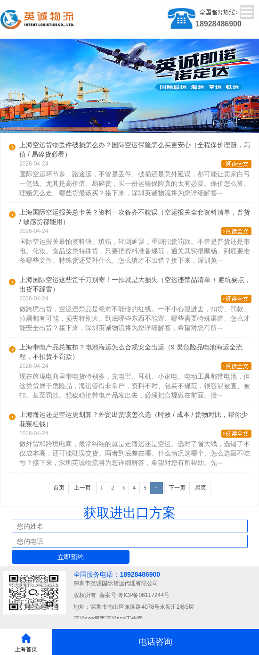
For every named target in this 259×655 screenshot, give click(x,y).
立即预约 (70, 557)
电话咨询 (155, 642)
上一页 (82, 487)
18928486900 (140, 574)
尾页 (200, 487)
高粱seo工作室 (124, 618)
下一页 (177, 487)
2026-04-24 (135, 164)
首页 (59, 487)
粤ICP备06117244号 (143, 595)
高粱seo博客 (89, 618)
